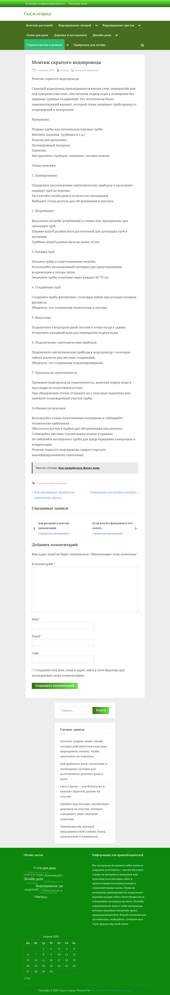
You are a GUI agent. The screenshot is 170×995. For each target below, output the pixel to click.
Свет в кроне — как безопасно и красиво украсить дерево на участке (82, 791)
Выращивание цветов (118, 25)
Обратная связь (77, 3)
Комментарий (43, 564)
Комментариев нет (87, 70)
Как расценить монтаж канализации (53, 526)
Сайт (35, 653)
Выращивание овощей (74, 25)
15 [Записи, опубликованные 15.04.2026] (43, 960)
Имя (36, 619)
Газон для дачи (37, 35)
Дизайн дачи (102, 35)
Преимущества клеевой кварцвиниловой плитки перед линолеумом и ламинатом (83, 831)
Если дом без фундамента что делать (112, 526)
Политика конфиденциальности (45, 3)
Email (37, 636)
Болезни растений (39, 25)
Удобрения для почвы (89, 45)
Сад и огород (37, 13)
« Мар (27, 978)
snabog (64, 70)
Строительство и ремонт (44, 45)
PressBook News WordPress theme (111, 990)
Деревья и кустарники (70, 35)
